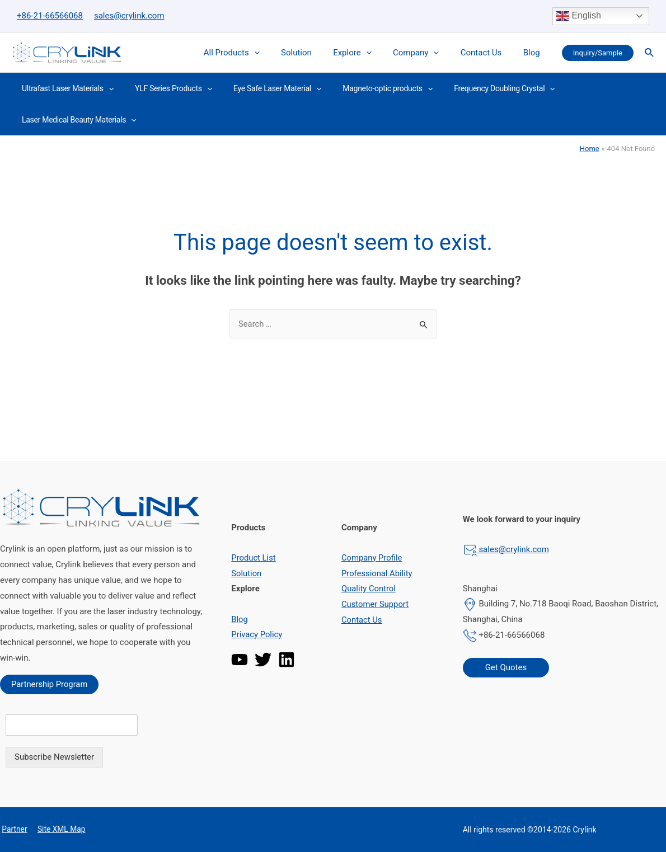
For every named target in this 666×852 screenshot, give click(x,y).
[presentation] (279, 52)
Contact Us (488, 53)
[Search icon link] (650, 53)
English (578, 16)
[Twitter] (263, 659)
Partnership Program (50, 684)
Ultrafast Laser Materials (65, 88)
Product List (253, 558)
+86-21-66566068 (50, 16)
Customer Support (375, 604)
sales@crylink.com (129, 16)
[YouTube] (239, 659)
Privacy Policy (257, 634)
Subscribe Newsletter (54, 757)
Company (428, 52)
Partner (13, 829)
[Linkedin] (286, 659)
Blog (534, 53)
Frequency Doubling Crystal (479, 88)
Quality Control (368, 588)
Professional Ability (377, 573)
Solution (317, 53)
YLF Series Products (165, 88)
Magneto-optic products (368, 88)
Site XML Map (58, 829)
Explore (368, 52)
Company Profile (372, 558)
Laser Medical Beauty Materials (76, 119)
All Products (257, 52)
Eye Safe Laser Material (263, 88)
